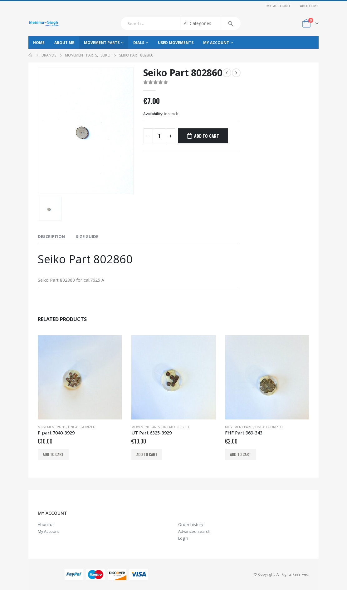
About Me (309, 5)
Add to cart (206, 135)
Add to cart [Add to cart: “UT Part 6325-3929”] (146, 454)
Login (183, 538)
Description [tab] (51, 236)
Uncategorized (81, 427)
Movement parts (102, 42)
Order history (190, 524)
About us (46, 524)
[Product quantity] (159, 135)
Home (39, 42)
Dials (138, 42)
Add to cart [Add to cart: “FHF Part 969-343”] (240, 454)
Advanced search (194, 531)
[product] (80, 377)
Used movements (175, 42)
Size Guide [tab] (87, 236)
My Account (278, 5)
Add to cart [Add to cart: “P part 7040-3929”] (53, 454)
